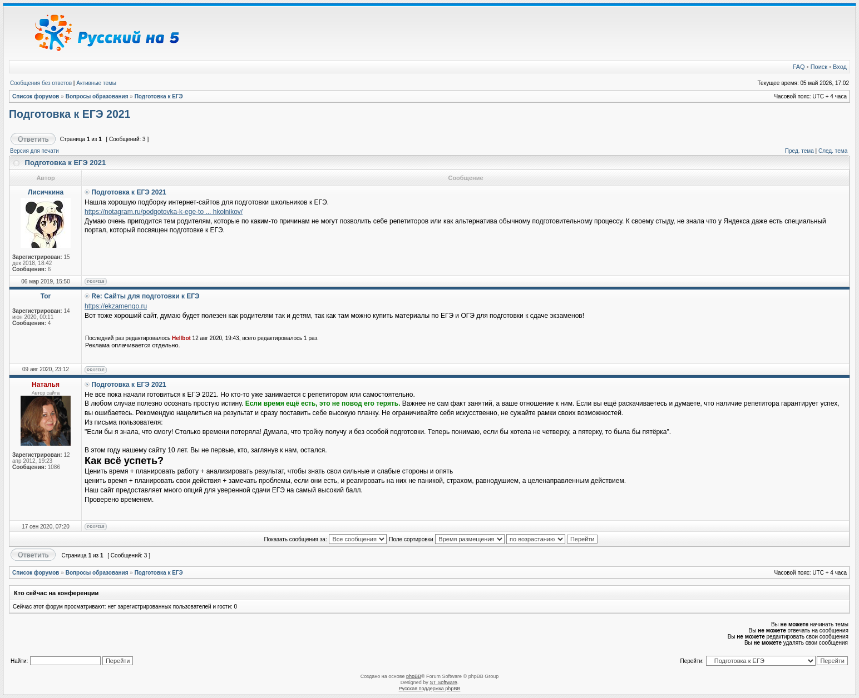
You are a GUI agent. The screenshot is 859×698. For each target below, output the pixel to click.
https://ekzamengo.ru (116, 306)
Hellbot (181, 338)
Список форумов (36, 96)
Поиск (819, 66)
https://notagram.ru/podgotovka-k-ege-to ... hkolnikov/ (164, 212)
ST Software (443, 682)
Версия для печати (34, 151)
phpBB (413, 676)
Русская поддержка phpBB (430, 688)
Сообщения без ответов (41, 83)
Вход (840, 66)
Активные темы (96, 83)
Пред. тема (799, 151)
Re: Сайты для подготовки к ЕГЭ (145, 296)
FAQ (799, 66)
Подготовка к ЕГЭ (159, 96)
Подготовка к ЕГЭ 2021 (69, 114)
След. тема (832, 151)
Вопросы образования (97, 96)
